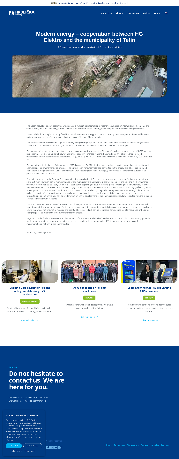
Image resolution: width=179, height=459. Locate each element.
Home (109, 445)
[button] (24, 451)
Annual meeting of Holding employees (89, 289)
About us (120, 13)
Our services (106, 13)
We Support (133, 13)
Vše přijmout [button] (13, 446)
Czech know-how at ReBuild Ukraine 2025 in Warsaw (149, 289)
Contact (157, 13)
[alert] (24, 433)
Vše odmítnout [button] (32, 446)
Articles (146, 13)
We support (133, 445)
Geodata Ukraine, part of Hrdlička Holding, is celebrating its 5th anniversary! (30, 291)
